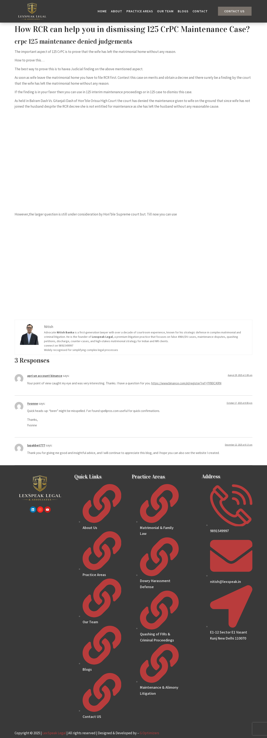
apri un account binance (44, 376)
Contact (200, 11)
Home (102, 11)
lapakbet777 (36, 445)
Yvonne (32, 403)
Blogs (183, 11)
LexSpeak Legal (54, 733)
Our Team (165, 11)
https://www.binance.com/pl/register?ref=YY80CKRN (186, 383)
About (116, 11)
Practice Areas (139, 11)
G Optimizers (149, 733)
